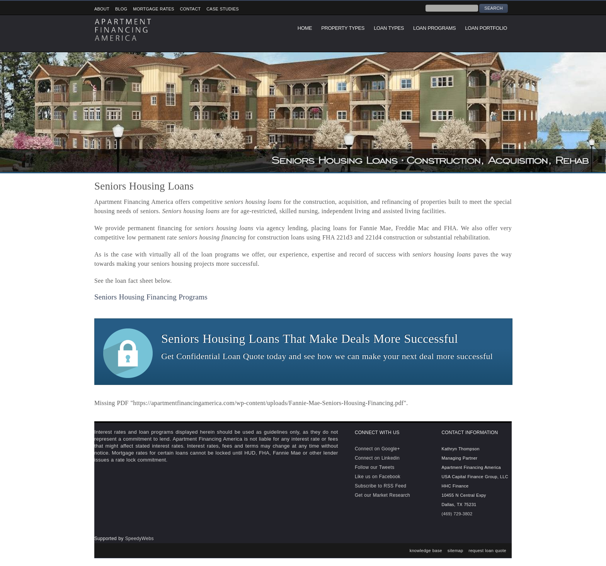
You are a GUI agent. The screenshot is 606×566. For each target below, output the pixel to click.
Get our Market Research (382, 495)
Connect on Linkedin (377, 458)
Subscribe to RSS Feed (380, 486)
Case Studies (222, 9)
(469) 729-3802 (457, 513)
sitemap (455, 550)
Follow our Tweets (375, 467)
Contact (190, 9)
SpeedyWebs (139, 538)
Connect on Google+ (377, 448)
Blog (121, 9)
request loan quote (487, 550)
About (101, 9)
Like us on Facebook (377, 476)
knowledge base (426, 550)
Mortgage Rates (153, 9)
